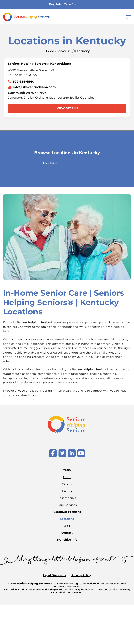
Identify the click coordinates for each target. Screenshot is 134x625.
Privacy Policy (81, 575)
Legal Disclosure (54, 575)
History (67, 491)
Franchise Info (67, 539)
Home (49, 51)
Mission (67, 484)
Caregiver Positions (67, 512)
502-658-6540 (23, 81)
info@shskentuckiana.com (34, 87)
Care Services (67, 505)
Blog (67, 525)
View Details (67, 108)
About (67, 477)
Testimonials (67, 498)
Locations (64, 51)
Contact (67, 532)
